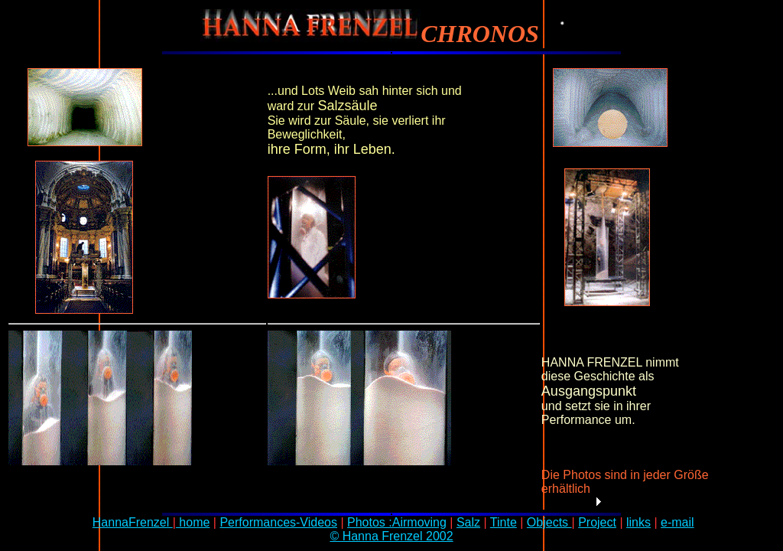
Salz (468, 522)
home (193, 522)
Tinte (503, 522)
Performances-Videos (278, 522)
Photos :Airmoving (397, 522)
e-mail (677, 522)
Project (597, 522)
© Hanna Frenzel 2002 (391, 536)
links (638, 522)
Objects (549, 522)
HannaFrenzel (133, 522)
